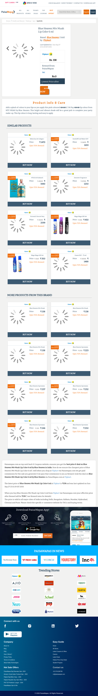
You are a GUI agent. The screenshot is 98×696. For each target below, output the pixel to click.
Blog (5, 648)
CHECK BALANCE (54, 3)
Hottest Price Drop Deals (60, 660)
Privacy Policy (8, 657)
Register (86, 12)
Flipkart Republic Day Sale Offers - (15, 680)
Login (93, 12)
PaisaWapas (44, 693)
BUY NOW (44, 90)
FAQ (5, 651)
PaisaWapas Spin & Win (11, 685)
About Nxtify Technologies (11, 662)
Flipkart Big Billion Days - (12, 677)
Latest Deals (56, 657)
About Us (6, 646)
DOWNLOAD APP (89, 3)
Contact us (58, 667)
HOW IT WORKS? (67, 3)
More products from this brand (29, 295)
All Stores (55, 648)
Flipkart (47, 40)
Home (54, 646)
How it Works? (8, 654)
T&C (43, 72)
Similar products (19, 125)
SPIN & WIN (30, 3)
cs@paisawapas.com (59, 674)
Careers (55, 654)
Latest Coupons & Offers (60, 651)
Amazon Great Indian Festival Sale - (16, 674)
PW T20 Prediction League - (13, 682)
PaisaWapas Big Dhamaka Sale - (15, 671)
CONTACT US (78, 3)
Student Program (58, 662)
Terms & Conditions (9, 660)
